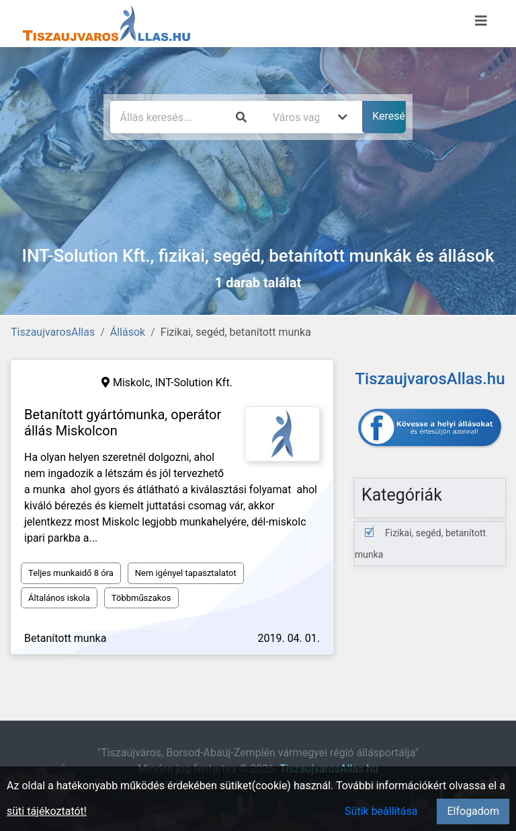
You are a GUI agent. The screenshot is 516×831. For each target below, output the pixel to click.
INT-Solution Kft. (193, 382)
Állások (127, 332)
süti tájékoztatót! (47, 811)
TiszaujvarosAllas (53, 332)
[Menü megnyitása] (481, 21)
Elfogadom (473, 811)
